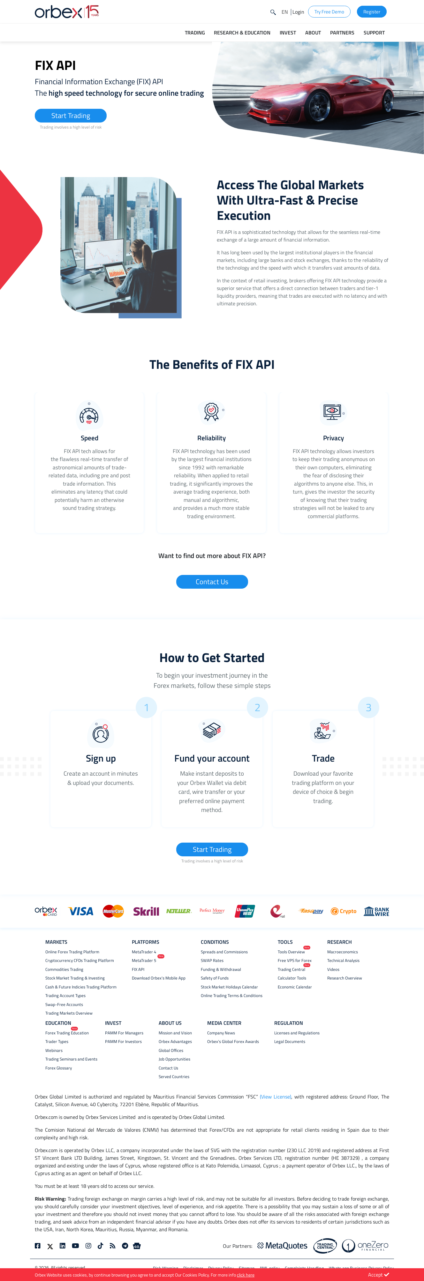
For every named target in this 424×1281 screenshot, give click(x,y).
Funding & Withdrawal (221, 969)
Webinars (54, 1050)
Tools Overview (291, 952)
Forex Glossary (58, 1068)
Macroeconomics (342, 952)
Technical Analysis (343, 960)
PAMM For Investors (123, 1042)
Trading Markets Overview (69, 1013)
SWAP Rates (212, 960)
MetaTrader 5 (144, 960)
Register (371, 11)
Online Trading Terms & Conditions (231, 996)
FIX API (138, 969)
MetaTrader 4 (144, 952)
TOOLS (285, 942)
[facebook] (39, 1246)
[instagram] (88, 1246)
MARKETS (56, 942)
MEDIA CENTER (224, 1023)
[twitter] (50, 1246)
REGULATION (288, 1023)
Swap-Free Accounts (64, 1005)
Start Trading (70, 115)
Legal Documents (289, 1042)
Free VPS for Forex (295, 960)
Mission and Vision (175, 1033)
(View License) (275, 1096)
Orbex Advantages (175, 1042)
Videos (333, 969)
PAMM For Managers (124, 1033)
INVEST (113, 1023)
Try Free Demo (329, 11)
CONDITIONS (215, 942)
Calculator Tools (292, 978)
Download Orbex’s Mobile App (158, 978)
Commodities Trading (64, 969)
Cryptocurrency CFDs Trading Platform (79, 960)
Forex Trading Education (67, 1033)
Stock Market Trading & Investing (75, 978)
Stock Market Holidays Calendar (229, 987)
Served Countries (174, 1077)
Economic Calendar (295, 987)
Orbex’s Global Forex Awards (233, 1042)
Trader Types (56, 1042)
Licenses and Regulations (297, 1033)
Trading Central (291, 969)
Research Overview (344, 978)
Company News (221, 1033)
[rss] (113, 1246)
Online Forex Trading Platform (72, 952)
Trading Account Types (65, 996)
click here (245, 1274)
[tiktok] (101, 1246)
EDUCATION (58, 1023)
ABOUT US (170, 1023)
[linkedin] (63, 1246)
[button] (284, 12)
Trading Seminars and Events (71, 1059)
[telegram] (125, 1246)
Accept (378, 1274)
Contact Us (212, 581)
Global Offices (171, 1050)
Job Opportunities (174, 1059)
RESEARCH (339, 942)
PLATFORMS (145, 942)
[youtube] (75, 1246)
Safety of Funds (215, 978)
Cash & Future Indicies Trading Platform (81, 987)
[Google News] (137, 1246)
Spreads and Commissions (224, 952)
